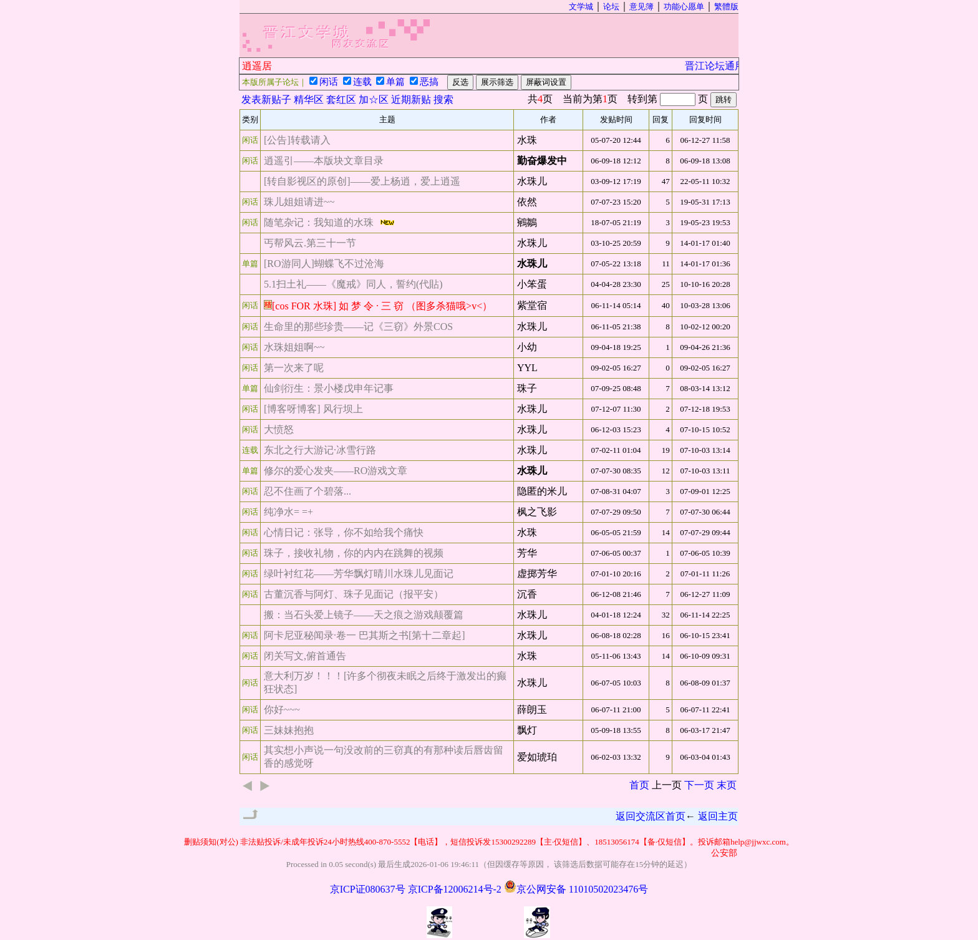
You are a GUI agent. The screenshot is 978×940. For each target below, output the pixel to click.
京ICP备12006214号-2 (454, 889)
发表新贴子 (266, 99)
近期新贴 (411, 99)
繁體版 (726, 6)
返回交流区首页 (650, 816)
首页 (639, 785)
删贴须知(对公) (211, 841)
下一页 (699, 785)
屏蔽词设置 (546, 82)
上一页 (667, 785)
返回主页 (718, 816)
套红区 (341, 99)
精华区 (309, 99)
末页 (727, 785)
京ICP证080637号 (367, 889)
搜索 (443, 99)
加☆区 (374, 99)
